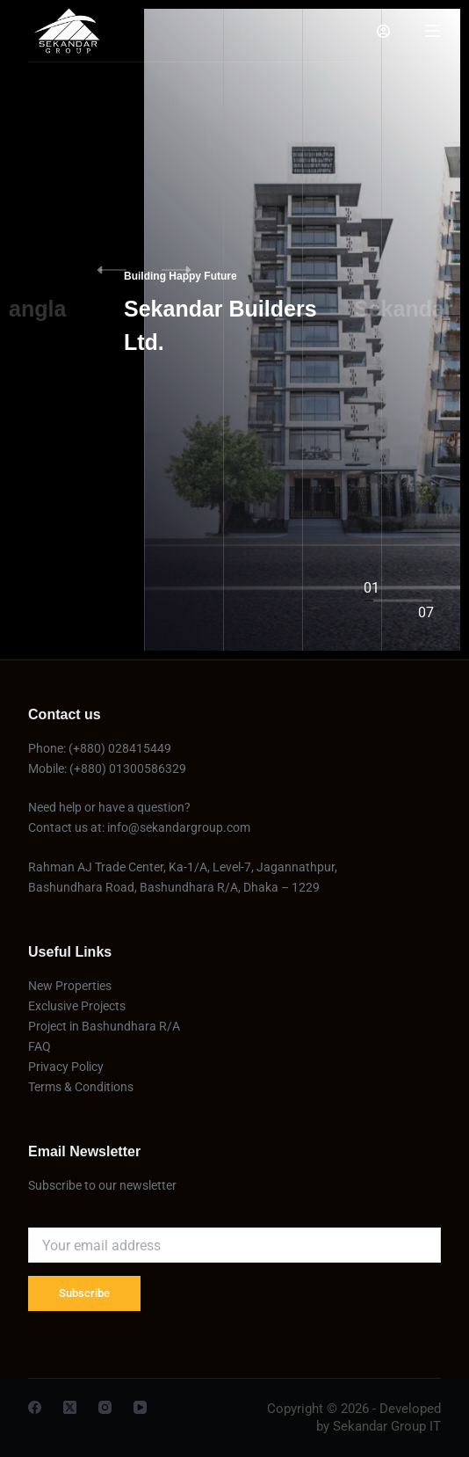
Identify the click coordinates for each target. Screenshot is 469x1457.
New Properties (70, 986)
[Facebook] (34, 1407)
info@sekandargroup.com (178, 827)
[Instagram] (105, 1407)
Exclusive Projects (78, 1006)
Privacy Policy (66, 1067)
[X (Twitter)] (69, 1407)
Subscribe (84, 1293)
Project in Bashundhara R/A (104, 1026)
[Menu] (433, 31)
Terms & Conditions (80, 1087)
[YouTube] (140, 1407)
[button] (188, 270)
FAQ (39, 1046)
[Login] (383, 31)
